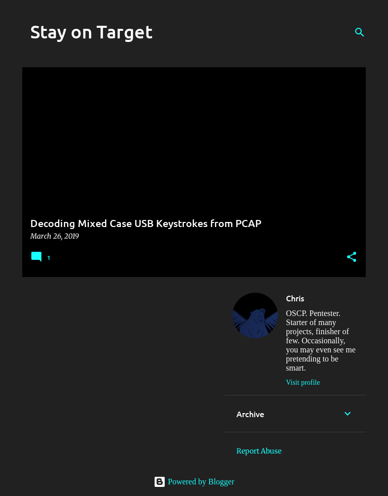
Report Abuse (258, 451)
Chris (295, 298)
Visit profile (303, 382)
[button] (352, 257)
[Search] (360, 32)
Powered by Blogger (194, 481)
